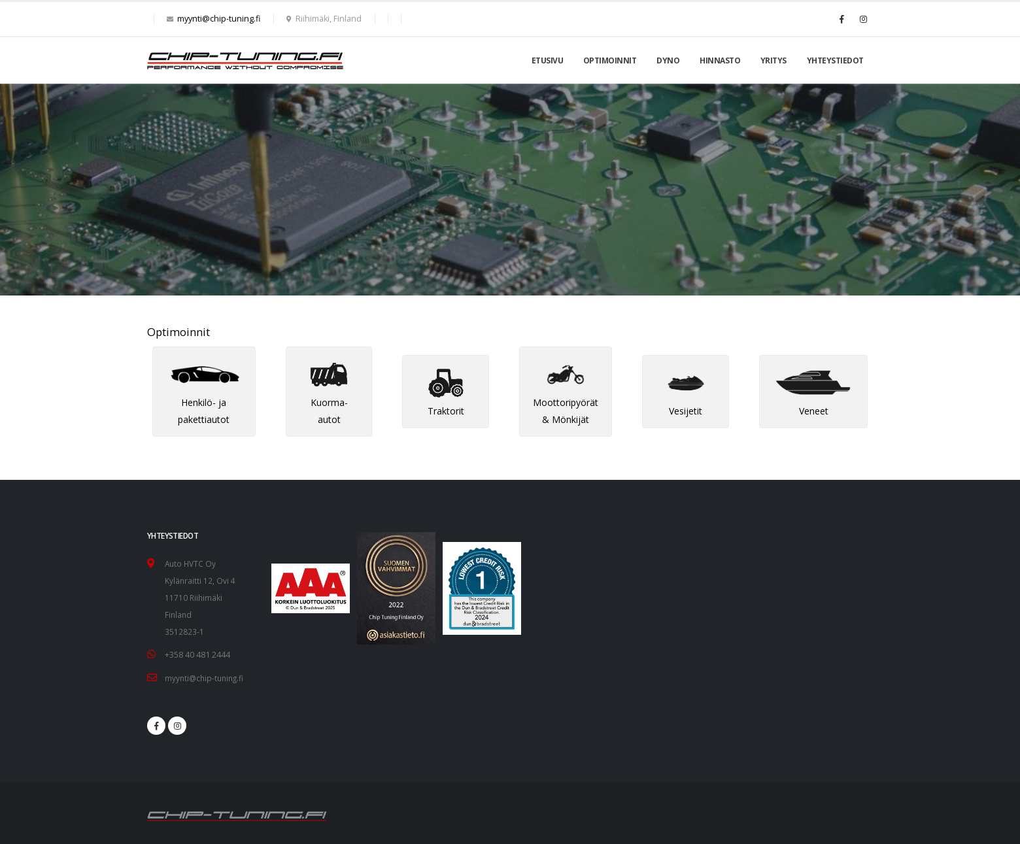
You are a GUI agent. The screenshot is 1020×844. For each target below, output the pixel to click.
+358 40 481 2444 (197, 654)
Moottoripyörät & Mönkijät (565, 396)
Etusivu (548, 60)
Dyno (667, 60)
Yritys (773, 60)
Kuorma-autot (328, 396)
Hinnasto (720, 60)
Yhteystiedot (835, 60)
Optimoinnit (610, 60)
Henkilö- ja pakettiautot (204, 396)
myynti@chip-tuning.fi (218, 18)
